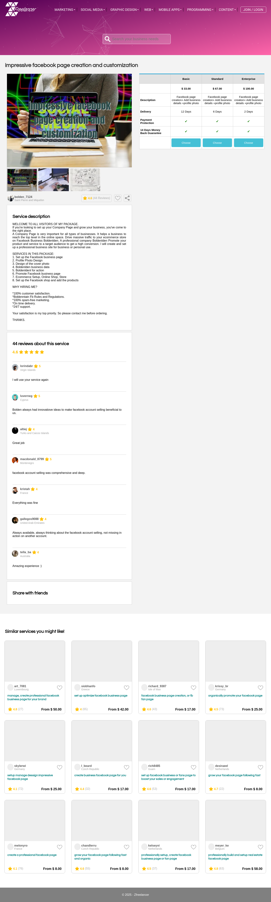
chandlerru (89, 845)
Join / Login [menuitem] (253, 10)
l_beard (86, 765)
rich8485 (154, 765)
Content (226, 10)
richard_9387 (157, 686)
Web (147, 10)
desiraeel (221, 765)
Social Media (92, 10)
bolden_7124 (23, 196)
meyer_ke (222, 845)
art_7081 (20, 686)
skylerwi (20, 765)
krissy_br (221, 686)
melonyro (21, 845)
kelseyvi (154, 845)
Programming (199, 10)
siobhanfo (88, 686)
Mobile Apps (169, 10)
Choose (186, 142)
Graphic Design (123, 10)
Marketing (64, 10)
